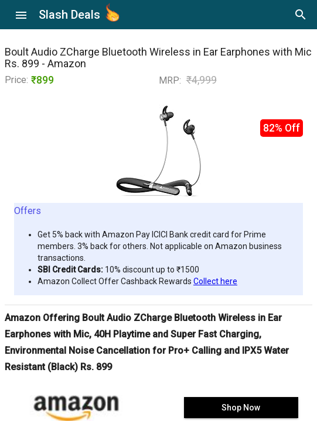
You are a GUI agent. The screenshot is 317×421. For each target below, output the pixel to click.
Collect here (215, 281)
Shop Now (240, 407)
